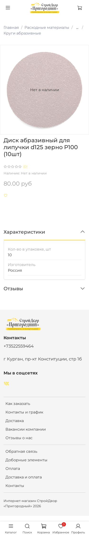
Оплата (12, 468)
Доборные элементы (26, 460)
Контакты (14, 485)
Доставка (14, 420)
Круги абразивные (22, 33)
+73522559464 (19, 346)
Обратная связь (21, 451)
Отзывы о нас (19, 438)
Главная (11, 27)
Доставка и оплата (23, 477)
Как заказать (17, 403)
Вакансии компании (25, 429)
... (77, 27)
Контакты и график (24, 412)
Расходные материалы (46, 27)
